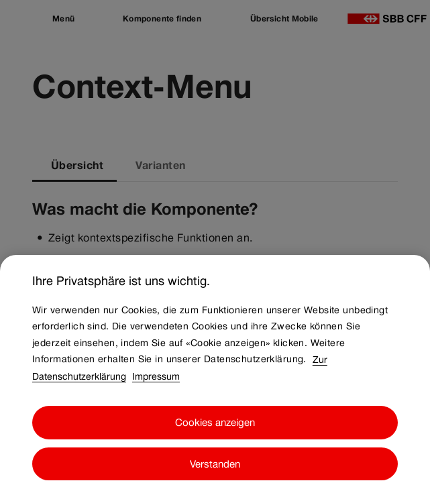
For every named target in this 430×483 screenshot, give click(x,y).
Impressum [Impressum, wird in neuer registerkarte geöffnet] (156, 385)
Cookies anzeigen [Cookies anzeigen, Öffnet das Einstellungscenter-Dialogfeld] (215, 432)
